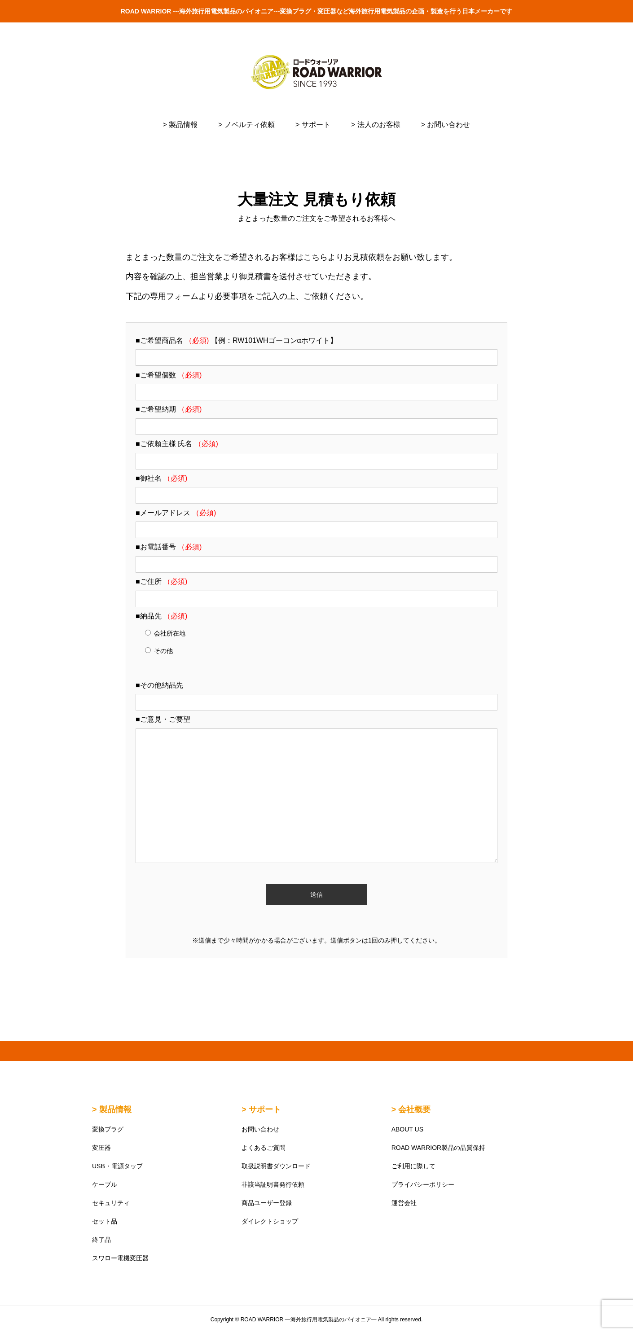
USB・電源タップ (117, 1166)
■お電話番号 (169, 547)
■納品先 (161, 616)
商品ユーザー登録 (267, 1202)
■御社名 (161, 478)
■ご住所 (161, 581)
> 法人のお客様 (375, 124)
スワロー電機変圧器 (120, 1258)
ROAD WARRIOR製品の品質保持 (438, 1147)
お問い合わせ (260, 1129)
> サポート (312, 124)
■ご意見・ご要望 (163, 719)
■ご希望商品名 (173, 340)
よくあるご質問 (264, 1147)
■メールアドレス (176, 513)
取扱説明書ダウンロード (276, 1166)
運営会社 (404, 1202)
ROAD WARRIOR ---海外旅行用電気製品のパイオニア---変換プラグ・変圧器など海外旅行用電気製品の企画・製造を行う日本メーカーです (317, 11)
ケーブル (104, 1184)
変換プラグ (107, 1129)
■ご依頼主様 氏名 (177, 443)
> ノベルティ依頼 (246, 124)
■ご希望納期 (169, 409)
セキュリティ (111, 1202)
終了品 (101, 1239)
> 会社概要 (411, 1109)
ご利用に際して (413, 1166)
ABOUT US (407, 1129)
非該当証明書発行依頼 (273, 1184)
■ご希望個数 (169, 375)
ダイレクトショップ (270, 1221)
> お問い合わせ (445, 124)
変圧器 (101, 1147)
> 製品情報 (180, 124)
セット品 (104, 1221)
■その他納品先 (159, 685)
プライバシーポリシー (422, 1184)
